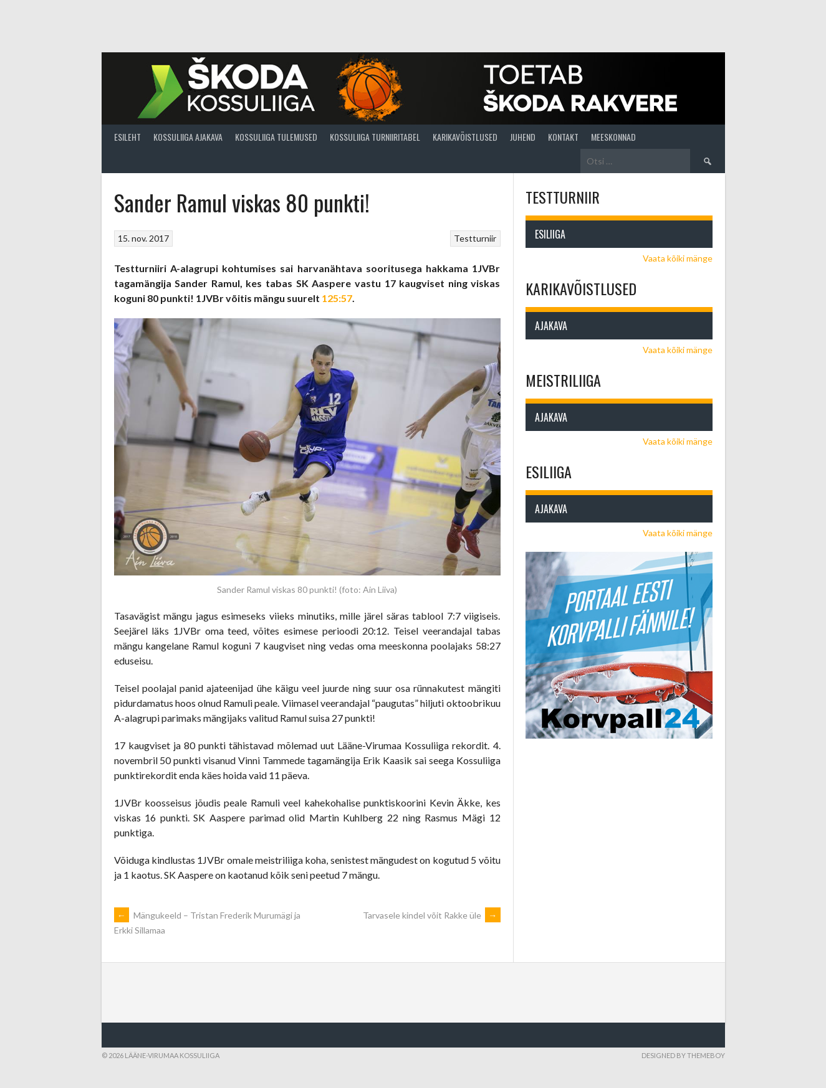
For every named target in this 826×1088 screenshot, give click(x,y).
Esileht (127, 136)
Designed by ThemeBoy (683, 1055)
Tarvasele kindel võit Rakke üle (432, 915)
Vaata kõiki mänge (678, 258)
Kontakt (563, 136)
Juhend (522, 136)
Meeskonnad (613, 136)
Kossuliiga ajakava (188, 136)
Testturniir (475, 238)
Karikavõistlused (465, 136)
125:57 (337, 298)
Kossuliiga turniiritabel (375, 136)
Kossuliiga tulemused (276, 136)
